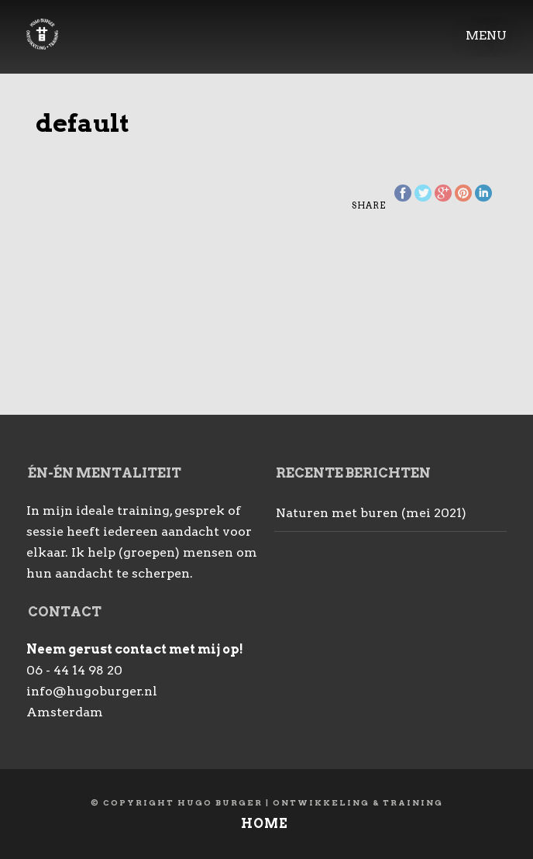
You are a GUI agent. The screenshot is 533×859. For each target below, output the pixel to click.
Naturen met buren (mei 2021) (371, 512)
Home (264, 823)
